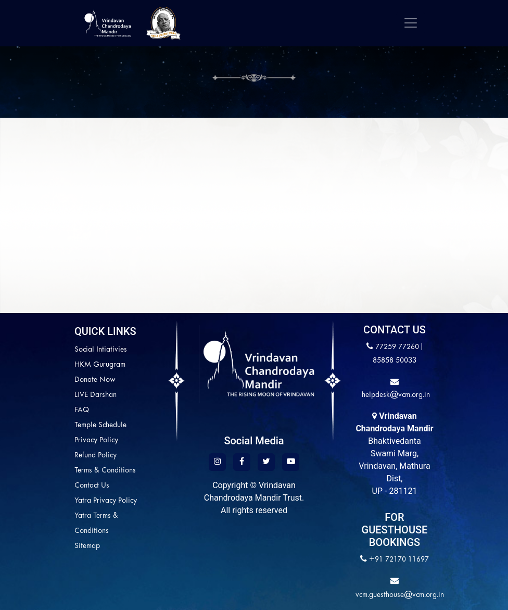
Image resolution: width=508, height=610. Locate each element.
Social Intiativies (55, 349)
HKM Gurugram (54, 365)
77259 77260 (397, 347)
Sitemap (42, 546)
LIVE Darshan (50, 395)
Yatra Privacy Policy (60, 500)
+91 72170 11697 (399, 559)
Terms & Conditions (60, 470)
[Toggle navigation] (410, 23)
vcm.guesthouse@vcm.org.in (399, 595)
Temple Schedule (55, 425)
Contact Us (46, 485)
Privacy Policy (51, 440)
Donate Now (49, 380)
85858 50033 (394, 360)
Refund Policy (50, 455)
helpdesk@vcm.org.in (395, 395)
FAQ (36, 410)
